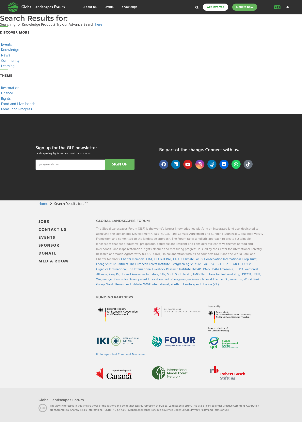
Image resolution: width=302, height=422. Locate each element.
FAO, (206, 264)
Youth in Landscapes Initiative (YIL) (195, 284)
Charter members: (133, 259)
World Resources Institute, (124, 284)
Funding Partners (114, 297)
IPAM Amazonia (222, 269)
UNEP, (257, 274)
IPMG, (207, 269)
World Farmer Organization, (224, 279)
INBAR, (197, 269)
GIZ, (226, 264)
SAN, (163, 274)
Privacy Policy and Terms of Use (210, 410)
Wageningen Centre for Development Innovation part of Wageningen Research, (150, 279)
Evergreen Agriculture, (186, 264)
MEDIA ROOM (53, 261)
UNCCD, (247, 274)
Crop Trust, (249, 259)
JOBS (44, 222)
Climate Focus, (193, 259)
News (5, 55)
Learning (7, 66)
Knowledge (129, 7)
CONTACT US (53, 230)
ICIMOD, (236, 264)
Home (43, 204)
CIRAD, (178, 259)
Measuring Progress (16, 109)
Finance (6, 93)
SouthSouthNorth (179, 274)
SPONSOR (49, 245)
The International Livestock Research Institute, (160, 269)
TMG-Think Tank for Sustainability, (217, 274)
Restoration (9, 88)
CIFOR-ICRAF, (163, 259)
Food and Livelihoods (17, 104)
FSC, (213, 264)
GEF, (219, 264)
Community (10, 61)
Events (109, 7)
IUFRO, (240, 269)
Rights (5, 99)
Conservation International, (223, 259)
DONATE (48, 253)
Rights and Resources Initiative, (138, 274)
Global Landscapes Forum (43, 7)
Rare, (112, 274)
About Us (90, 7)
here (98, 25)
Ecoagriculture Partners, (113, 264)
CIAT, (150, 259)
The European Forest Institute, (150, 264)
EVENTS (47, 237)
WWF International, (157, 284)
